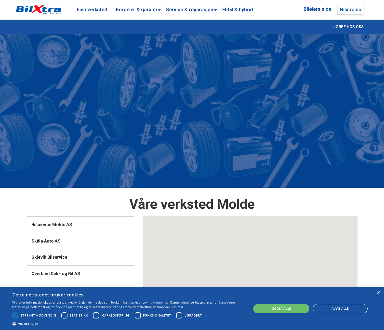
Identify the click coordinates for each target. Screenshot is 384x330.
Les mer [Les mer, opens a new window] (177, 307)
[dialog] (192, 308)
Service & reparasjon (189, 9)
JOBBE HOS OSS (348, 26)
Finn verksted (92, 9)
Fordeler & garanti (136, 9)
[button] (128, 323)
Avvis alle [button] (340, 308)
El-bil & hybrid (237, 9)
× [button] (378, 292)
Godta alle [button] (281, 308)
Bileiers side (317, 9)
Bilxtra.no (350, 9)
